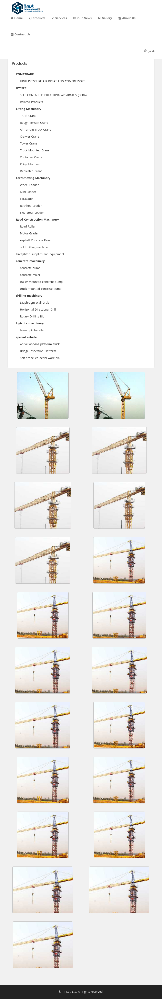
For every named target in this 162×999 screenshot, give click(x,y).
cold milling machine (34, 247)
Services (59, 18)
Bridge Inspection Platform (38, 351)
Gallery (105, 18)
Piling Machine (30, 164)
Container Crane (31, 157)
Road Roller (28, 226)
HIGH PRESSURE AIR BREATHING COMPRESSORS (52, 81)
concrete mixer (30, 275)
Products (37, 18)
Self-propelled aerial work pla (40, 358)
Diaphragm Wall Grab (34, 302)
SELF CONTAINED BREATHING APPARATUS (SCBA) (53, 95)
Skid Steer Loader (32, 213)
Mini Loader (28, 192)
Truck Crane (28, 116)
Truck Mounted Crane (34, 150)
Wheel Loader (29, 185)
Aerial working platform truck (40, 344)
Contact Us (20, 34)
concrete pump (30, 268)
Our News (82, 18)
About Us (126, 18)
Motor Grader (29, 233)
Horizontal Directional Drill (38, 309)
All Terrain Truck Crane (35, 129)
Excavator (26, 199)
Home (17, 18)
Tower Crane (28, 143)
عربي (149, 51)
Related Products (31, 102)
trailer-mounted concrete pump (41, 282)
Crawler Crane (29, 136)
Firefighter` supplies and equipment (40, 254)
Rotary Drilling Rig (32, 316)
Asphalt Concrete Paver (36, 240)
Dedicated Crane (31, 171)
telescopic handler (32, 330)
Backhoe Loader (31, 206)
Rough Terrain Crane (34, 123)
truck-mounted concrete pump (40, 289)
